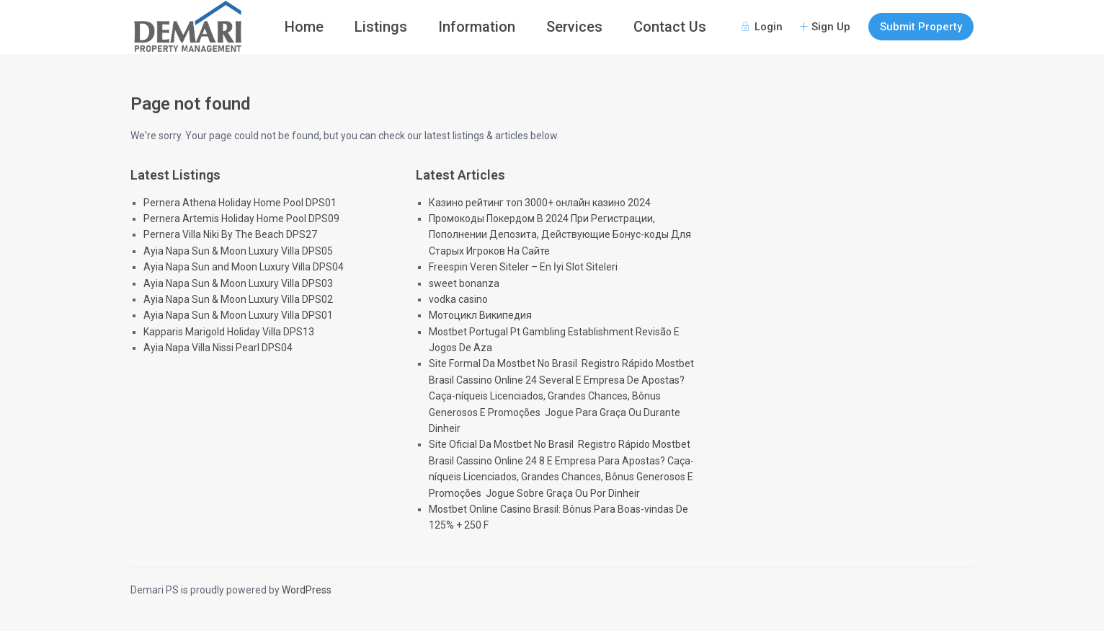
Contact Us (669, 26)
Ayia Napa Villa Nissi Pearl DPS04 (218, 347)
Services (574, 26)
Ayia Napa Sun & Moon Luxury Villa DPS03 (238, 283)
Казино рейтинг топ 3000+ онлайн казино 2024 (540, 202)
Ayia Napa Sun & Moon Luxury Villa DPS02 (238, 299)
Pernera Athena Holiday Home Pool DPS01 (240, 202)
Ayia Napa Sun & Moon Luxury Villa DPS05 (238, 251)
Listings (381, 26)
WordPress (306, 590)
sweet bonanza (464, 283)
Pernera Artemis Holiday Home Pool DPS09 (241, 218)
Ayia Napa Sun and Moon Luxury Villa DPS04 (243, 267)
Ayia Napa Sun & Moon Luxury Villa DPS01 (238, 315)
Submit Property (921, 26)
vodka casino (458, 299)
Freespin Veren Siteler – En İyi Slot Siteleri (523, 267)
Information (476, 26)
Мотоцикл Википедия (480, 315)
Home (304, 26)
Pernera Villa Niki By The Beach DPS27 (230, 234)
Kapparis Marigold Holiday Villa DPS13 (228, 331)
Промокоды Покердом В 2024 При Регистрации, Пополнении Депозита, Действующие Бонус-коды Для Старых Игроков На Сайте (560, 235)
